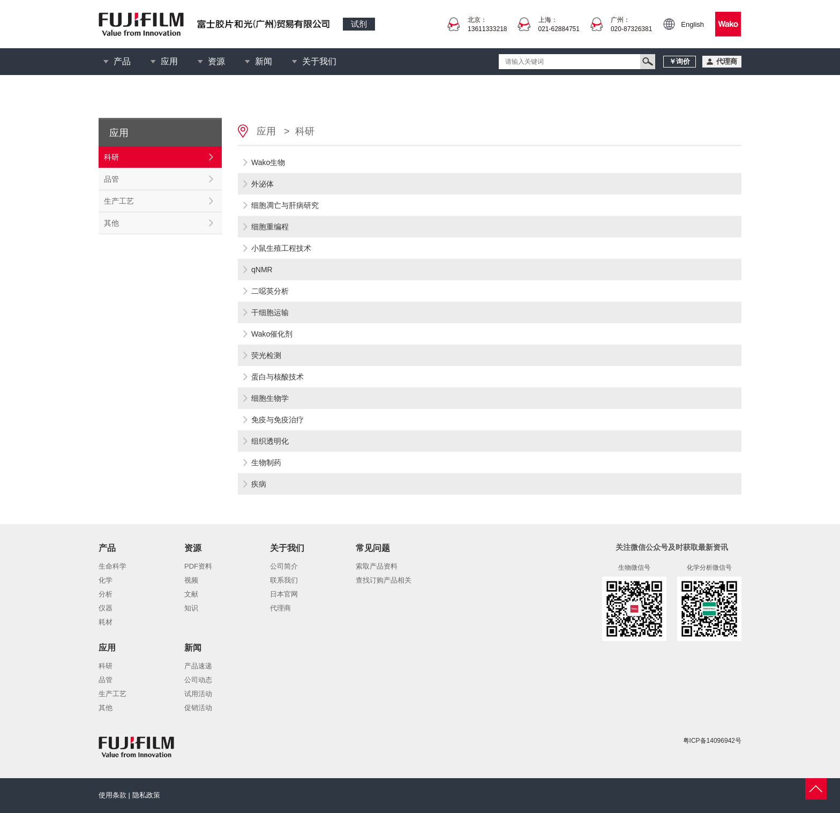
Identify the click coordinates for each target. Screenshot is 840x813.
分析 (105, 594)
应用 (169, 61)
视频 (191, 580)
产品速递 (198, 666)
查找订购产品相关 (383, 580)
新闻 (263, 61)
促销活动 (198, 708)
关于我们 (319, 61)
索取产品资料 (377, 566)
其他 (111, 223)
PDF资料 (198, 566)
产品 (122, 61)
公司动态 (198, 680)
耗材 (105, 622)
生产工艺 (119, 201)
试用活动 (198, 694)
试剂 (359, 23)
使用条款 (112, 795)
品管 (111, 179)
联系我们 (284, 580)
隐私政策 (146, 795)
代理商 (280, 608)
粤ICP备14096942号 (712, 740)
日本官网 (284, 594)
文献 (191, 594)
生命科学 (112, 566)
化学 (105, 580)
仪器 (105, 608)
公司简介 (284, 566)
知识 (191, 608)
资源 (216, 61)
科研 (111, 157)
